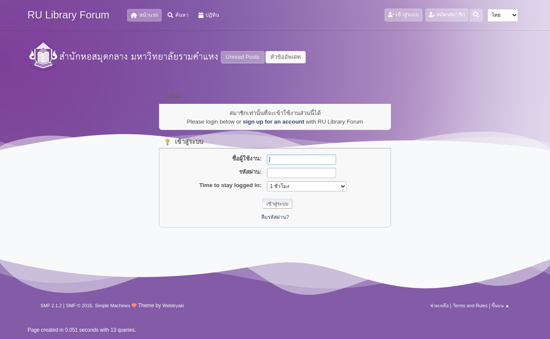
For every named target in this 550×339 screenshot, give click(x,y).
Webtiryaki (173, 305)
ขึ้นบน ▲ (501, 305)
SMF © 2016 (79, 305)
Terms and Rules (470, 305)
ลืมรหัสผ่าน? (275, 217)
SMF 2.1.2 (51, 305)
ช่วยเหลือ (439, 305)
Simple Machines (112, 305)
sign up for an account (273, 121)
